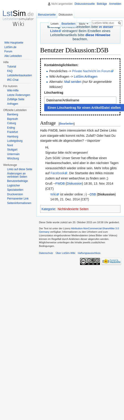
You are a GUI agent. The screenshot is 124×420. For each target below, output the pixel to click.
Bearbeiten (66, 123)
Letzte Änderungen (18, 95)
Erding (11, 127)
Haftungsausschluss (89, 253)
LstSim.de (10, 47)
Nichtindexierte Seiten (73, 209)
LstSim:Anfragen (85, 76)
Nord (10, 145)
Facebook (57, 173)
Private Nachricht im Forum (91, 71)
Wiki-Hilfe (13, 90)
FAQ (9, 71)
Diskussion (74, 183)
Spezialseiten (15, 189)
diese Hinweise (97, 35)
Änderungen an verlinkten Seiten (17, 175)
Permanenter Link (18, 198)
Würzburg (13, 158)
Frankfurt (12, 132)
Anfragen (12, 103)
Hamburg (12, 136)
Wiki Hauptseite (13, 42)
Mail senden (73, 82)
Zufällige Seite (15, 99)
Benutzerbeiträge (17, 181)
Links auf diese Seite (19, 169)
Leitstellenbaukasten (19, 75)
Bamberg (12, 114)
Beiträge (102, 3)
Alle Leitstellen (13, 56)
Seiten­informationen (19, 203)
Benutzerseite (47, 14)
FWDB (60, 183)
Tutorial (11, 66)
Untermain (13, 154)
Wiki (53, 194)
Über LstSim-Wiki (65, 253)
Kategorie (48, 209)
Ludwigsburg (14, 140)
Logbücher (13, 185)
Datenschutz (46, 253)
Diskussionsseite (85, 3)
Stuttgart (12, 149)
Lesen (54, 23)
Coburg (11, 123)
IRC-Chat (12, 79)
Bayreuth (12, 119)
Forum (8, 51)
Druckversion (15, 194)
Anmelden (115, 3)
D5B (93, 194)
